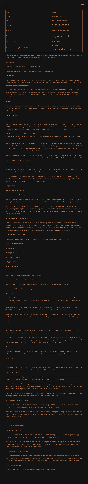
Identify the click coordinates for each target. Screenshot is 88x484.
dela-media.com (61, 49)
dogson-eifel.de (60, 36)
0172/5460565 (60, 25)
